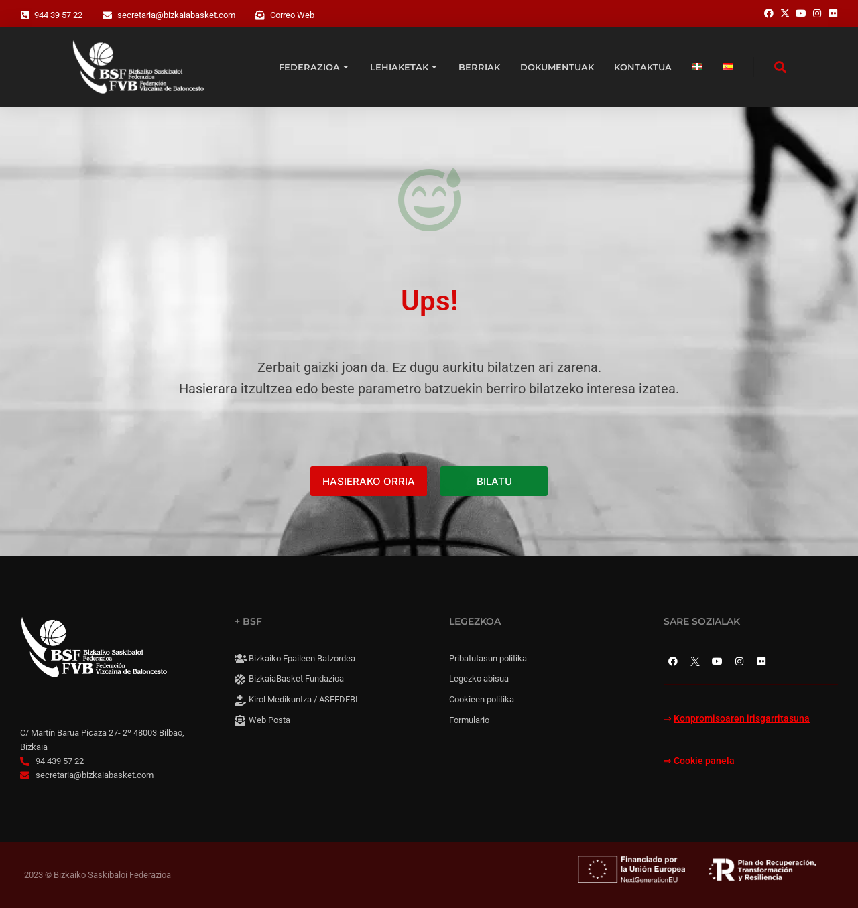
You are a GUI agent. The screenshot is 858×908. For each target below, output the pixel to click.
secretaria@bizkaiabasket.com (176, 15)
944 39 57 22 (58, 15)
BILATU (494, 481)
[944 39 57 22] (24, 15)
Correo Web (292, 15)
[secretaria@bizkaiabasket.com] (107, 15)
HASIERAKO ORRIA (368, 481)
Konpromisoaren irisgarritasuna (742, 718)
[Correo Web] (260, 15)
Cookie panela (704, 761)
